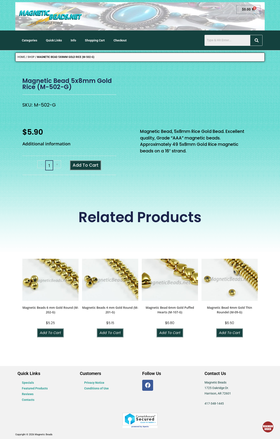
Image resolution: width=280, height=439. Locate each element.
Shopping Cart (95, 40)
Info (73, 40)
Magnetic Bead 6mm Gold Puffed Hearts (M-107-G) (170, 309)
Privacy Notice (94, 382)
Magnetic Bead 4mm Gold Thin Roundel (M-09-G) (229, 309)
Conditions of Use (96, 388)
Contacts (28, 400)
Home (21, 57)
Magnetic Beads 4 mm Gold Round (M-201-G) (110, 309)
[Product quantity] (49, 165)
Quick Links (54, 40)
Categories (29, 40)
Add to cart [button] (50, 332)
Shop (31, 57)
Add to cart (85, 165)
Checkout (120, 40)
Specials (28, 382)
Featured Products (35, 388)
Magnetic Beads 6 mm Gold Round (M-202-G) (50, 309)
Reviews (27, 394)
